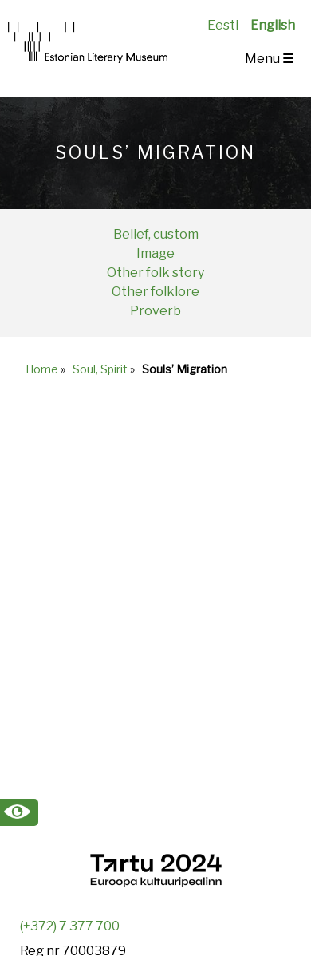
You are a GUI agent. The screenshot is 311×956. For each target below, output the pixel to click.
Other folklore (155, 291)
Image (155, 253)
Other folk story (155, 272)
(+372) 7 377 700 (70, 926)
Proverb (155, 310)
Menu (269, 58)
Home (42, 369)
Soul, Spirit (100, 369)
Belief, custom (156, 234)
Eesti (222, 25)
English (272, 25)
